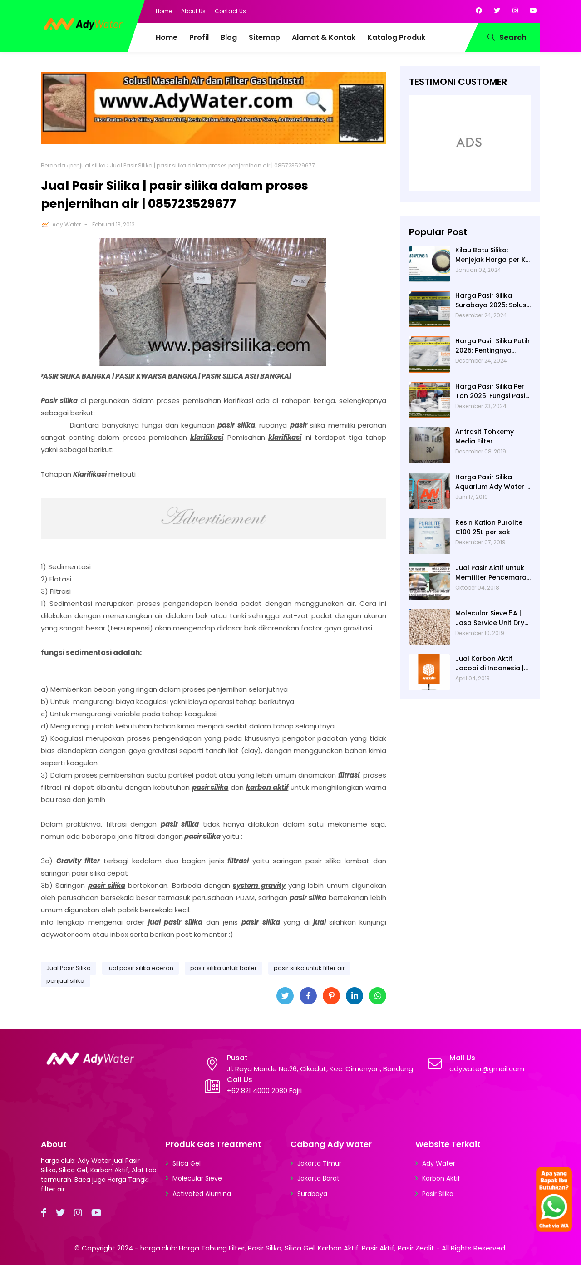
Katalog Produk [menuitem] (396, 37)
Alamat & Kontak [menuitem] (323, 37)
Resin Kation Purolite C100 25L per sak (488, 527)
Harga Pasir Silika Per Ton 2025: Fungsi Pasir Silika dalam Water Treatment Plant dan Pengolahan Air (491, 391)
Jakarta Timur (319, 1163)
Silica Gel (186, 1163)
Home (164, 11)
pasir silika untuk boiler (223, 968)
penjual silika (87, 165)
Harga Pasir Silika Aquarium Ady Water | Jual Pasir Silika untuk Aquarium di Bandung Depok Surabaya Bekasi (491, 482)
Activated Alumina (201, 1193)
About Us (193, 11)
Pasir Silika (437, 1193)
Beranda (53, 165)
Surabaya (312, 1193)
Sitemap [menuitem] (264, 37)
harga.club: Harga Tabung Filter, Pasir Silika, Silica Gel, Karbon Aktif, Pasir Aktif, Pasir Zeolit (287, 1248)
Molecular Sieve (197, 1178)
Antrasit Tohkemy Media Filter (484, 436)
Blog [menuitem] (229, 37)
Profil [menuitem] (199, 37)
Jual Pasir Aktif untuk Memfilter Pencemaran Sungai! (493, 572)
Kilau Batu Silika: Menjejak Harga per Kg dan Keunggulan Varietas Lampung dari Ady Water (493, 255)
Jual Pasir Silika (68, 968)
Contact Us (230, 11)
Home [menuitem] (166, 37)
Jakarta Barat (318, 1178)
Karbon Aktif (441, 1178)
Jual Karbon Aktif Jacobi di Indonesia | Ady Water (489, 663)
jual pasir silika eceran (140, 968)
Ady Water (66, 224)
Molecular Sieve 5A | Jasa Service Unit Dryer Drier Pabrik (493, 618)
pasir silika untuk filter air (309, 968)
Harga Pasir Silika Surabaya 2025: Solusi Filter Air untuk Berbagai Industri (491, 300)
